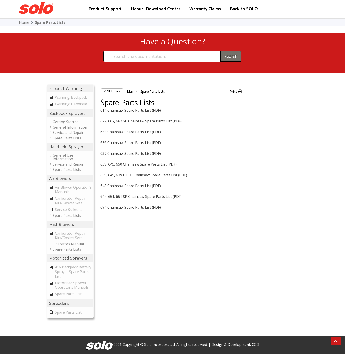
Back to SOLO (244, 9)
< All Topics (112, 91)
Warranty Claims (205, 9)
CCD (255, 344)
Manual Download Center (155, 9)
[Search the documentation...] (162, 56)
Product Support (105, 9)
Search (230, 56)
